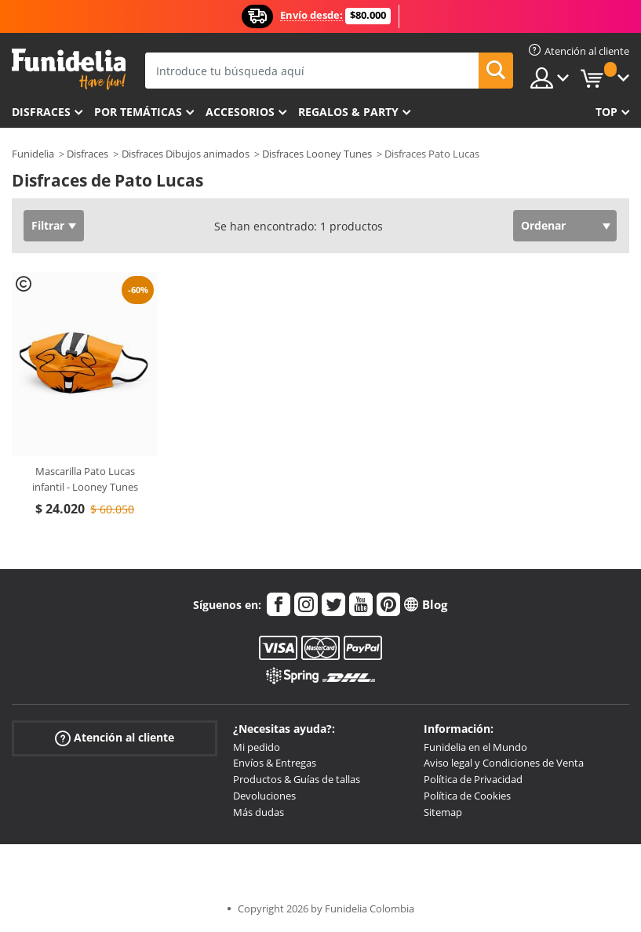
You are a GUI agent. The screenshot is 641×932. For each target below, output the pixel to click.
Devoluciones (264, 796)
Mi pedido (256, 747)
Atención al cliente (114, 737)
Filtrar (47, 225)
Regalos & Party (348, 111)
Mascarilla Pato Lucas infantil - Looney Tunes (85, 479)
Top (606, 111)
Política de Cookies (467, 796)
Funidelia (33, 154)
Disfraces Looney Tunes (317, 154)
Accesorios (240, 111)
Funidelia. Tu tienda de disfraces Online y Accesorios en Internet (69, 69)
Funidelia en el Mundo (475, 747)
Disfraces (41, 111)
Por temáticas (138, 111)
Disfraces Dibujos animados (185, 154)
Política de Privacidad (473, 779)
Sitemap (443, 812)
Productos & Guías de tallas (296, 779)
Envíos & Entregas (274, 763)
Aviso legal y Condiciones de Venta (504, 763)
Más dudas (258, 812)
